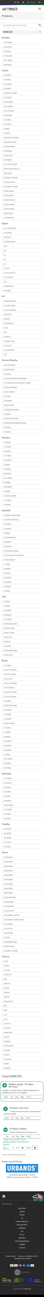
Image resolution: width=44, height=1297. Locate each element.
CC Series (7, 447)
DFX (5, 246)
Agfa (6, 961)
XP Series (7, 291)
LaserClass (8, 155)
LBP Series (8, 160)
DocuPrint (8, 924)
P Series (7, 491)
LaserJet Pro (9, 341)
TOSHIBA (22, 1244)
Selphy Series (9, 209)
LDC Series (8, 478)
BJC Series (8, 84)
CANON (22, 1212)
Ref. (7, 1136)
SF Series (7, 814)
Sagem (6, 1055)
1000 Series (8, 857)
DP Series (7, 460)
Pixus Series (8, 195)
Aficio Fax (8, 679)
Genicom (7, 975)
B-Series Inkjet (10, 242)
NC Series (7, 750)
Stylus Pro (8, 277)
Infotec (7, 984)
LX (5, 264)
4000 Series (8, 871)
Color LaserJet (10, 310)
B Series (7, 601)
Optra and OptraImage (14, 555)
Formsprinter (10, 537)
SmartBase (8, 213)
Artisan (7, 237)
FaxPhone (8, 115)
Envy (6, 328)
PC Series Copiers (11, 187)
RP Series (7, 763)
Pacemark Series (10, 650)
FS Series (7, 469)
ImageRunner (9, 146)
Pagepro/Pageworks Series (15, 423)
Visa (16, 1265)
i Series (7, 129)
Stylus (7, 268)
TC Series (7, 500)
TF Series (7, 847)
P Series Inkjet (9, 560)
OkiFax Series (9, 628)
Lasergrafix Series (11, 410)
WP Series (8, 65)
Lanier (6, 988)
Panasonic (8, 1032)
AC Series (7, 665)
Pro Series (8, 759)
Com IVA (31, 2)
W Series (7, 569)
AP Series (7, 75)
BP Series (7, 89)
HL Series (7, 51)
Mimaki (7, 992)
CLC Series (8, 97)
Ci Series (7, 451)
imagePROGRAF (10, 142)
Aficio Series (9, 688)
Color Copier (9, 306)
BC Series (7, 829)
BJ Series (7, 80)
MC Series (8, 619)
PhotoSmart (9, 350)
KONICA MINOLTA (22, 1221)
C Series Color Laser (12, 515)
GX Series (7, 719)
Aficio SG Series (10, 692)
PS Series (7, 427)
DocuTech (8, 929)
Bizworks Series (10, 705)
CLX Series (8, 783)
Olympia (7, 1028)
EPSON (22, 1215)
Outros (22, 1248)
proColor (8, 655)
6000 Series (8, 880)
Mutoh (7, 997)
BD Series (7, 833)
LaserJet (7, 337)
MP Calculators (10, 164)
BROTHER (22, 1208)
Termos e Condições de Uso (28, 1256)
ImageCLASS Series (11, 138)
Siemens (7, 1068)
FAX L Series (8, 106)
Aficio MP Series (10, 683)
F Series (7, 465)
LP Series (7, 414)
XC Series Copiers (11, 951)
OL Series (7, 646)
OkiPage (7, 642)
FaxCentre (8, 933)
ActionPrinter (10, 228)
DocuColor (9, 911)
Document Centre (11, 915)
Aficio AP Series (10, 670)
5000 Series (8, 875)
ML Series (7, 801)
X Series (7, 573)
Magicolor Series (11, 419)
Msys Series (8, 805)
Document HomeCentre (14, 920)
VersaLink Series (10, 942)
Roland (7, 1050)
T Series (7, 564)
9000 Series (8, 893)
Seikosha (7, 1059)
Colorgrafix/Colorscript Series (17, 383)
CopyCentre (9, 906)
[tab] (22, 32)
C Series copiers (10, 93)
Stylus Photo (9, 273)
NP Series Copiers (11, 178)
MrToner (28, 1289)
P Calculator (9, 182)
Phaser (7, 937)
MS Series (7, 542)
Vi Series (7, 505)
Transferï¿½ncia (32, 1265)
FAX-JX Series (9, 111)
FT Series (7, 714)
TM (5, 282)
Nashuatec (8, 1001)
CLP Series (8, 778)
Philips (7, 1037)
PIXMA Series (9, 191)
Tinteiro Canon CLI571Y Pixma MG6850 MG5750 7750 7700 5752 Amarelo (16, 1142)
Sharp (6, 1064)
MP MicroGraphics (11, 169)
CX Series (7, 529)
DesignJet (8, 314)
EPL (5, 251)
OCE (5, 1015)
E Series (7, 533)
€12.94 (28, 1148)
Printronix (8, 1046)
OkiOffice (8, 637)
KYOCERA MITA (22, 1225)
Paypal (12, 1265)
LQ (5, 259)
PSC (5, 355)
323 (17, 1148)
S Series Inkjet (9, 200)
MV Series (8, 746)
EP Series (7, 396)
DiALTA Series (9, 392)
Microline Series (10, 624)
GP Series (7, 124)
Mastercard (20, 1265)
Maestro (24, 1265)
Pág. (16, 1097)
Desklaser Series (10, 387)
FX (5, 255)
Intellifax (8, 56)
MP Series (7, 741)
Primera (7, 1041)
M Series (7, 482)
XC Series (7, 578)
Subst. (6, 1097)
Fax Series (8, 401)
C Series (7, 606)
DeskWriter (9, 323)
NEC (5, 1006)
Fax (5, 332)
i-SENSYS (7, 133)
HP (22, 1218)
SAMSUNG (22, 1238)
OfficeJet (8, 346)
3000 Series (8, 866)
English (15, 2)
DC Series (7, 456)
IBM (5, 979)
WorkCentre (9, 946)
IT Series (7, 728)
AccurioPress (9, 365)
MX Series (7, 546)
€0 (40, 2)
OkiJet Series (9, 633)
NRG (5, 1010)
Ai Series (7, 442)
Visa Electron (28, 1265)
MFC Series (8, 60)
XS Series (7, 586)
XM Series (7, 582)
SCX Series (8, 810)
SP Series (7, 432)
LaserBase (8, 151)
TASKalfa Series (10, 496)
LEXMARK (22, 1228)
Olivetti (7, 1024)
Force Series (9, 405)
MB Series (7, 615)
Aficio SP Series (10, 697)
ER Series (7, 787)
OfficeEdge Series (11, 551)
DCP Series (8, 42)
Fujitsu (7, 970)
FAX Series (8, 47)
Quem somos (10, 1256)
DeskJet (7, 319)
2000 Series (8, 862)
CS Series (7, 524)
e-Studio (7, 842)
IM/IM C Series (9, 723)
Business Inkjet (10, 301)
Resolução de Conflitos (22, 1258)
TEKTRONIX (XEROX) (22, 1241)
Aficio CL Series (10, 674)
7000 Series (8, 884)
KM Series (7, 473)
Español (18, 2)
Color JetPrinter (11, 520)
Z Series (7, 591)
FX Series (7, 792)
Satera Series (9, 204)
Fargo (6, 966)
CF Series (7, 374)
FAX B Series (8, 102)
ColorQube (8, 902)
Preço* (28, 1097)
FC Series (7, 120)
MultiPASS (8, 173)
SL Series (7, 818)
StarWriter (9, 218)
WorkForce (9, 286)
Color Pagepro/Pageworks (15, 378)
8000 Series (8, 888)
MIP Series (8, 487)
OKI (22, 1231)
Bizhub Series (9, 370)
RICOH (22, 1235)
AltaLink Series (10, 897)
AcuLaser (8, 233)
